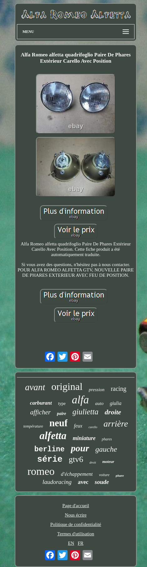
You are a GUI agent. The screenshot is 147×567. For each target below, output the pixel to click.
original (67, 386)
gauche (106, 449)
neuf (58, 422)
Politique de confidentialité (75, 524)
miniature (84, 438)
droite (113, 412)
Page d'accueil (75, 505)
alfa (80, 400)
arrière (116, 423)
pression (96, 389)
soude (102, 482)
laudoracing (57, 482)
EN (71, 543)
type (62, 403)
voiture (104, 475)
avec (83, 482)
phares (107, 439)
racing (118, 388)
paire (61, 413)
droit (92, 462)
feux (78, 425)
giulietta (86, 411)
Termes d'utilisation (75, 533)
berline (49, 449)
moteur (108, 461)
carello (93, 427)
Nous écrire (76, 514)
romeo (41, 471)
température (33, 426)
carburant (41, 403)
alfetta (52, 435)
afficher (40, 412)
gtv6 (76, 459)
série (50, 459)
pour (80, 448)
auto (99, 403)
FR (80, 543)
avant (35, 387)
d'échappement (77, 474)
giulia (115, 403)
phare (120, 475)
